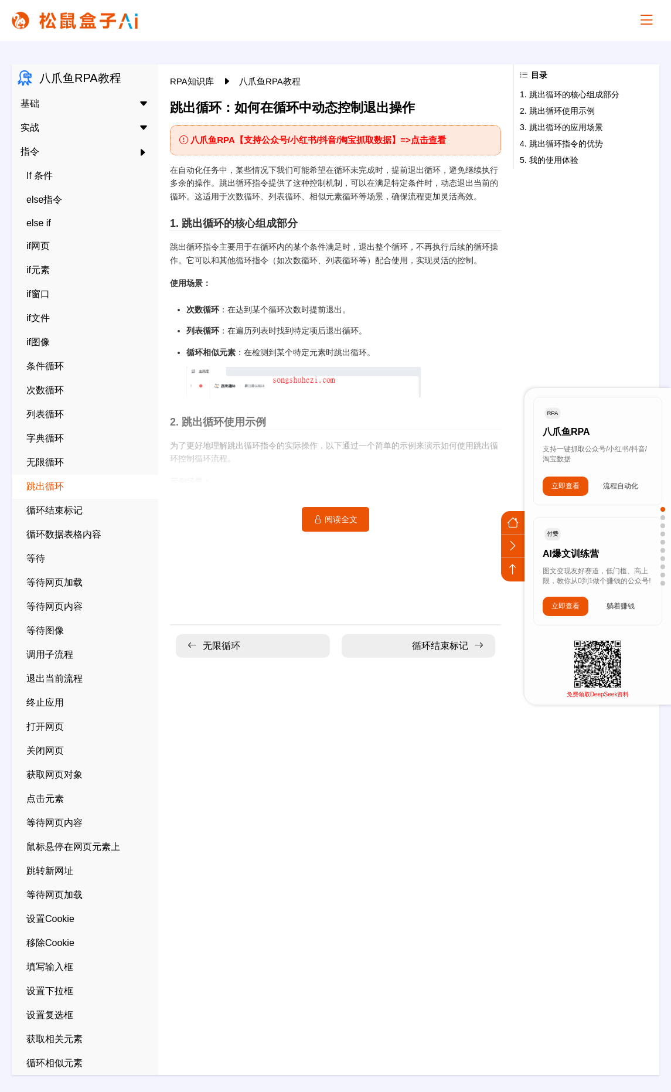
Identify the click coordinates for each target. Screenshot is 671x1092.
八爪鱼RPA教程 (270, 81)
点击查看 (428, 140)
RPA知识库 (193, 81)
